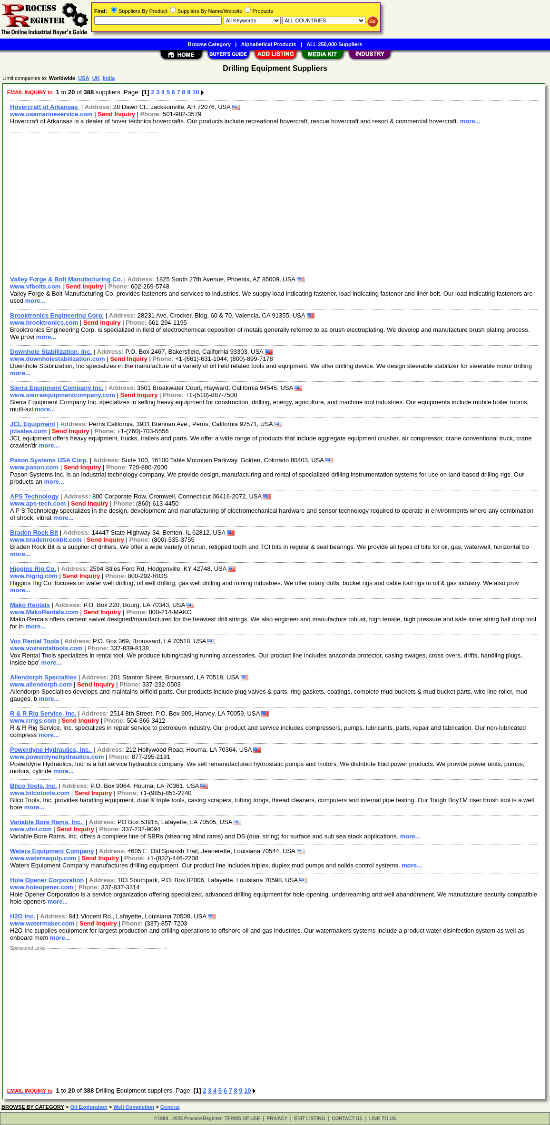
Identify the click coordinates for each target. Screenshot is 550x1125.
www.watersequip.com (43, 858)
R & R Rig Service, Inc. (43, 713)
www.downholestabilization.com (57, 358)
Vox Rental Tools (34, 641)
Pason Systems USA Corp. (49, 460)
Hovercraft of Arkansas (44, 106)
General (170, 1107)
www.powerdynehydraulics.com (57, 756)
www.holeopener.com (41, 887)
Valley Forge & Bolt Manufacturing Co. (66, 279)
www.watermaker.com (42, 923)
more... (470, 121)
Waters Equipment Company (52, 851)
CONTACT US (347, 1118)
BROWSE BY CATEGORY (32, 1107)
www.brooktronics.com (44, 322)
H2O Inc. (22, 916)
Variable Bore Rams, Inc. (47, 822)
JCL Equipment (32, 424)
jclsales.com (28, 431)
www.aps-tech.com (38, 503)
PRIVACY (277, 1118)
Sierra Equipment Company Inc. (57, 387)
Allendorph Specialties (43, 677)
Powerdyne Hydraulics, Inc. (51, 749)
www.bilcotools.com (39, 792)
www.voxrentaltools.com (46, 648)
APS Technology (34, 496)
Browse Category (209, 44)
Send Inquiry (116, 114)
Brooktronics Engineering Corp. (57, 315)
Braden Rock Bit (34, 532)
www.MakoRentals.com (44, 612)
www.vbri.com (31, 829)
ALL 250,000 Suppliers (334, 44)
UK (96, 78)
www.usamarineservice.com (51, 114)
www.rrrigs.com (33, 720)
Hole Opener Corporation (47, 880)
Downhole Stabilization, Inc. (51, 351)
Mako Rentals (30, 604)
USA (83, 78)
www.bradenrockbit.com (46, 539)
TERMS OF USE (242, 1118)
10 (195, 92)
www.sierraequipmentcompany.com (62, 394)
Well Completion (133, 1107)
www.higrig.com (34, 575)
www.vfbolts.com (35, 286)
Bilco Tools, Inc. (33, 785)
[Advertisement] (274, 201)
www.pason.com (34, 467)
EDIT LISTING (309, 1118)
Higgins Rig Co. (33, 568)
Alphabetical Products (268, 44)
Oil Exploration (88, 1107)
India (109, 78)
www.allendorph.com (41, 684)
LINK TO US (382, 1118)
